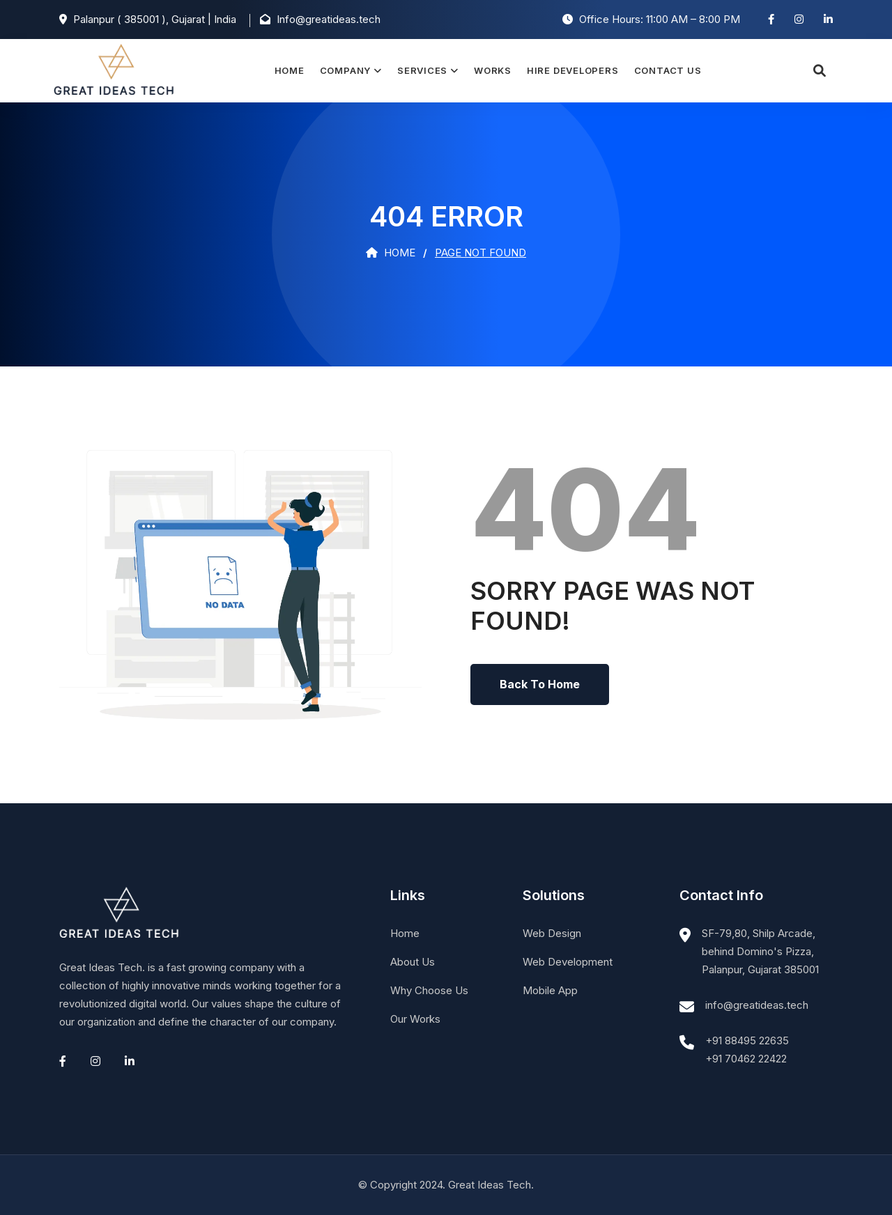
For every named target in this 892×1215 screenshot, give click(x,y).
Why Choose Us (429, 990)
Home (289, 70)
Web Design (552, 933)
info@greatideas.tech (756, 1005)
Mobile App (550, 990)
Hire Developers (573, 70)
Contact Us (667, 70)
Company (344, 70)
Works (493, 70)
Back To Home (540, 684)
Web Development (568, 961)
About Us (412, 961)
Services (422, 70)
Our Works (415, 1019)
